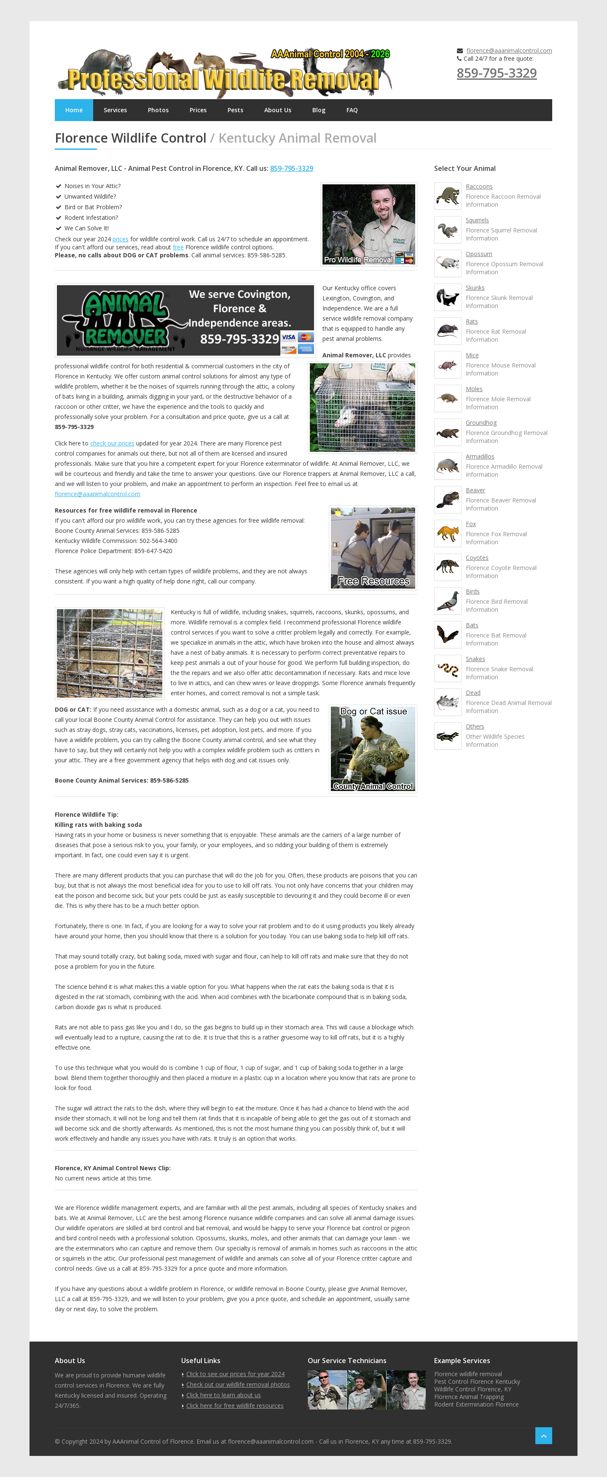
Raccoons (479, 186)
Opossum (479, 254)
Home (74, 110)
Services (115, 110)
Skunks (475, 288)
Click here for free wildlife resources (235, 1405)
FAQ (352, 110)
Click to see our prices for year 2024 (235, 1374)
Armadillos (480, 456)
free (178, 247)
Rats (472, 321)
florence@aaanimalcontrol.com (509, 50)
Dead (473, 693)
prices (121, 239)
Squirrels (477, 220)
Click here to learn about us (223, 1395)
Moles (474, 389)
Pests (235, 110)
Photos (158, 110)
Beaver (475, 490)
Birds (473, 591)
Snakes (475, 659)
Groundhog (481, 423)
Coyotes (477, 558)
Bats (472, 625)
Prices (198, 110)
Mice (472, 355)
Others (475, 726)
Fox (471, 524)
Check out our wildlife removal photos (238, 1384)
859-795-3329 (497, 72)
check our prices (112, 443)
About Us (277, 110)
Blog (318, 110)
